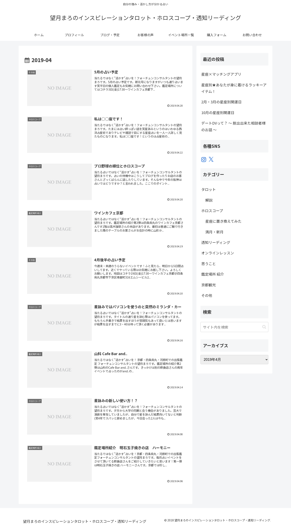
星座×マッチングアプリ (221, 74)
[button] (264, 327)
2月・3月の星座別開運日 (221, 101)
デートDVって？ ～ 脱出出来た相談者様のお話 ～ (233, 126)
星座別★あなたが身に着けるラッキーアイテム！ (234, 88)
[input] (234, 327)
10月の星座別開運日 (217, 112)
